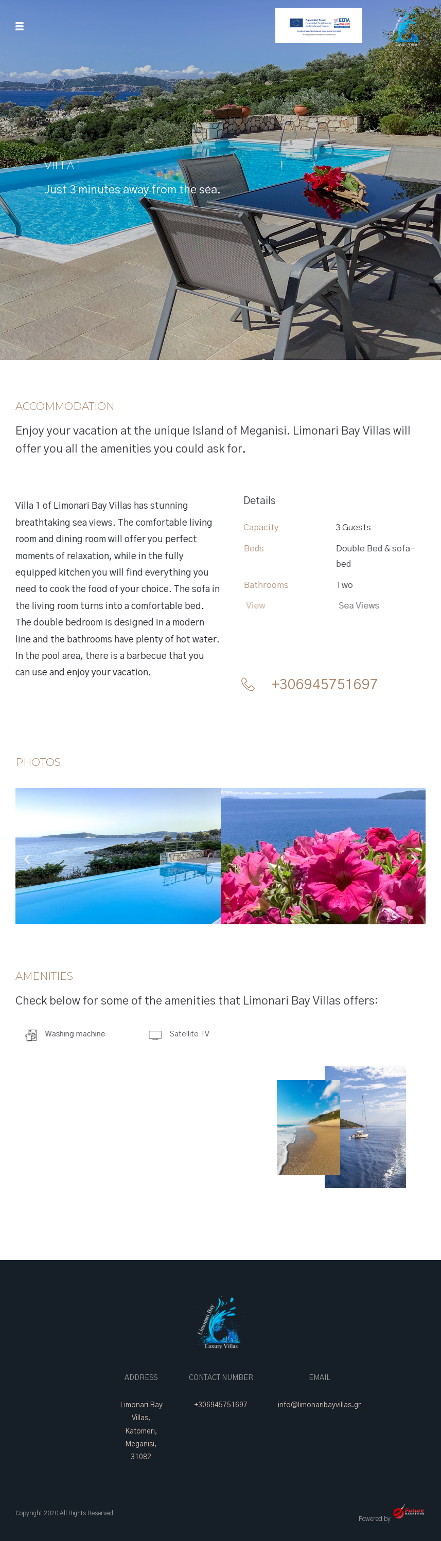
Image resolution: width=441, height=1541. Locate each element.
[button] (27, 858)
